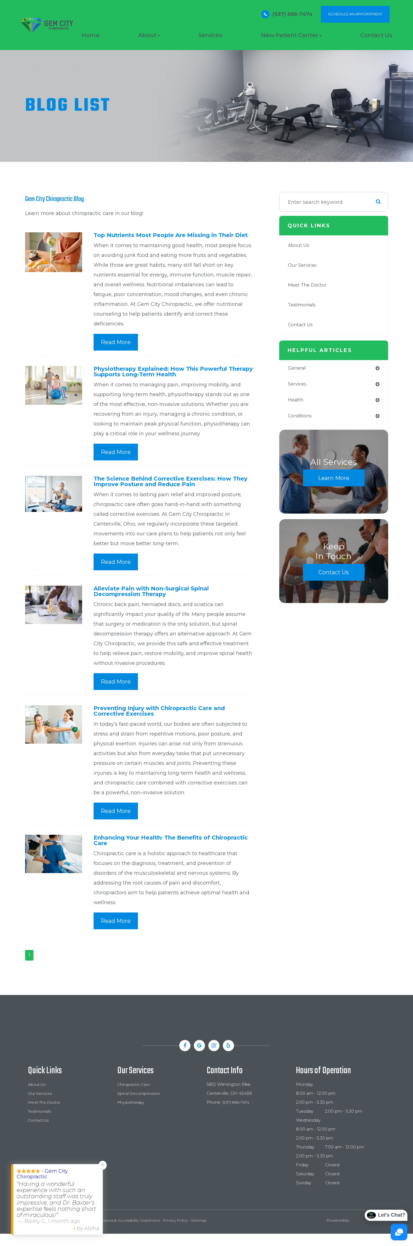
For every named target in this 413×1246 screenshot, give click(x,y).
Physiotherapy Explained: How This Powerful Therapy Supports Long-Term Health (168, 379)
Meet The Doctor (309, 285)
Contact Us (376, 35)
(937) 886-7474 (292, 14)
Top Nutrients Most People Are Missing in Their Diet (171, 238)
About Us (299, 245)
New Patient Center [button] (291, 35)
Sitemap (199, 1232)
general (297, 368)
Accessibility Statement (139, 1232)
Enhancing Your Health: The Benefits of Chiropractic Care (159, 852)
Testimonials (304, 305)
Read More (116, 349)
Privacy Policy (175, 1232)
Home (90, 35)
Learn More (333, 480)
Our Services (303, 265)
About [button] (149, 35)
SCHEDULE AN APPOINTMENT (355, 14)
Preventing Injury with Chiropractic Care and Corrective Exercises (167, 721)
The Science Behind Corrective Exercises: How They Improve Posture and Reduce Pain (169, 489)
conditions (301, 418)
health (296, 401)
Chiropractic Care (135, 1096)
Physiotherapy (131, 1114)
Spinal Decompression (140, 1105)
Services (210, 35)
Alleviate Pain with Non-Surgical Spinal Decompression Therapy (158, 600)
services (298, 385)
